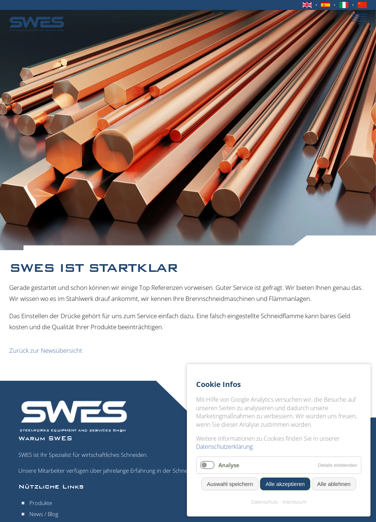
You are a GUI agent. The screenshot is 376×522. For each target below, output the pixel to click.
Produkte (40, 503)
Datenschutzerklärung (224, 447)
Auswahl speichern (230, 484)
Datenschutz (264, 501)
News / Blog (43, 514)
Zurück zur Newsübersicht (45, 350)
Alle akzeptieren (285, 484)
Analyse (228, 465)
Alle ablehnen (334, 484)
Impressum (294, 501)
